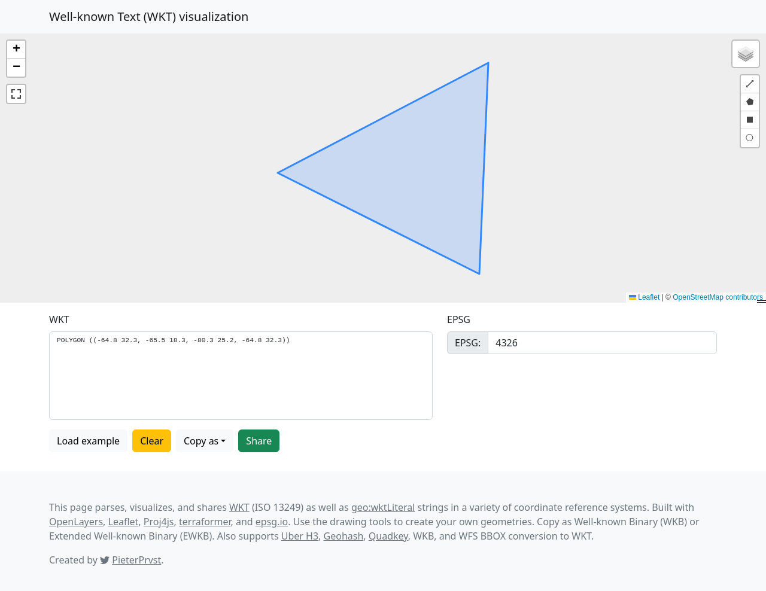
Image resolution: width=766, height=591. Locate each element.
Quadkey (388, 536)
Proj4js (159, 521)
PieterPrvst (136, 559)
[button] (16, 50)
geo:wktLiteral (383, 507)
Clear (151, 440)
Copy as (201, 440)
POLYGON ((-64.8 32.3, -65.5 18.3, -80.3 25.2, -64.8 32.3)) (241, 375)
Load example (88, 440)
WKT (59, 319)
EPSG (458, 319)
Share (259, 440)
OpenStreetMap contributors (718, 297)
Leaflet (644, 297)
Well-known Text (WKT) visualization (148, 16)
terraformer (205, 521)
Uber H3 (299, 536)
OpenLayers (76, 521)
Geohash (344, 536)
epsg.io (272, 521)
